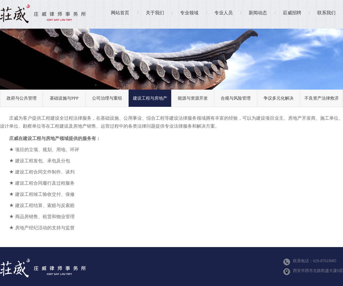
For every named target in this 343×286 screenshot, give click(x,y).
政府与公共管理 (22, 98)
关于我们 (155, 12)
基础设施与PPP (64, 98)
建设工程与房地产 (150, 98)
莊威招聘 (292, 12)
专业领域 (189, 12)
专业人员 (223, 12)
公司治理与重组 (107, 98)
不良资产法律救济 (321, 98)
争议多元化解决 (279, 98)
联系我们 (326, 12)
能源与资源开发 (193, 98)
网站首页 (120, 12)
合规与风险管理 (236, 98)
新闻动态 (258, 12)
